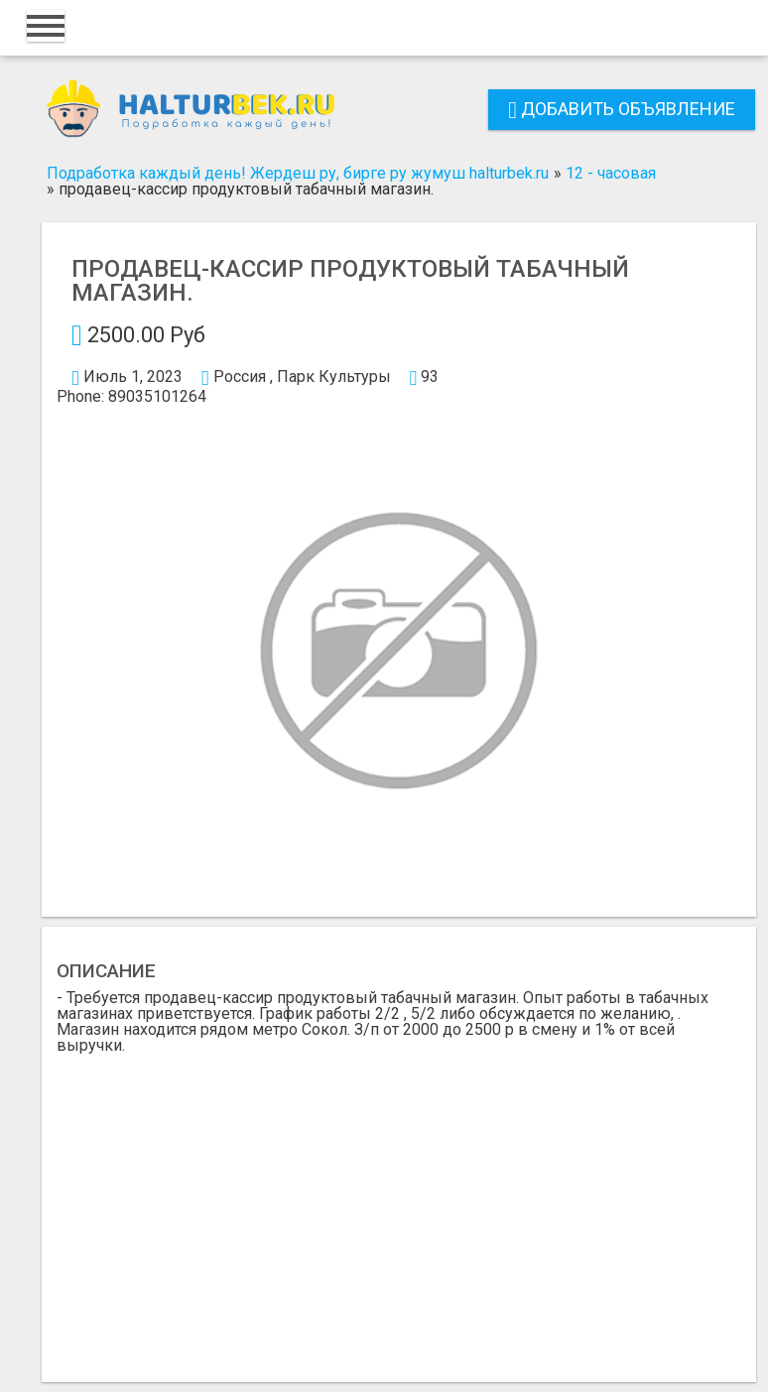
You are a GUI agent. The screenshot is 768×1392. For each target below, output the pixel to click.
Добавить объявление (621, 108)
